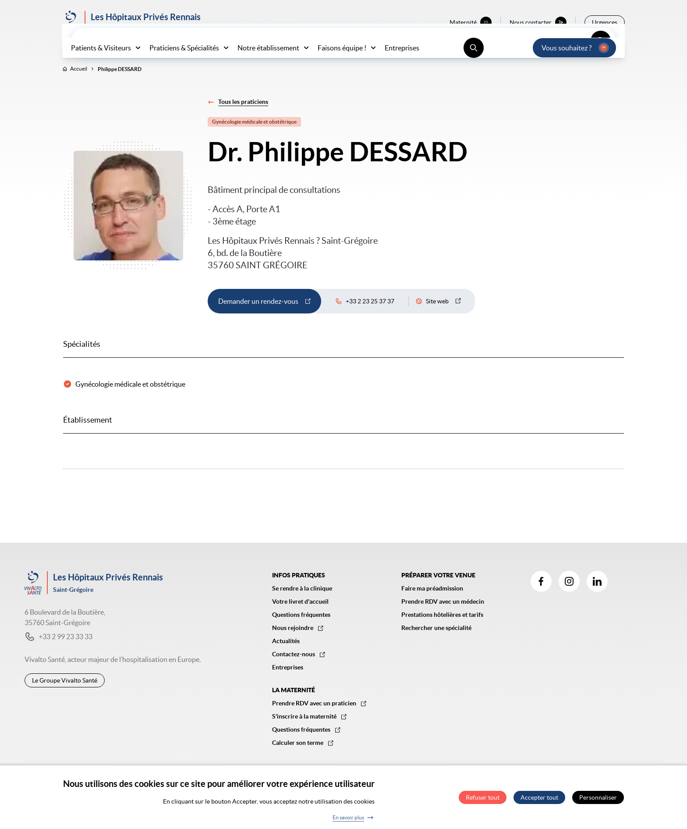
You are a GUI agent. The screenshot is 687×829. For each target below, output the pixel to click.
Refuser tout (482, 799)
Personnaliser (598, 799)
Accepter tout (539, 799)
